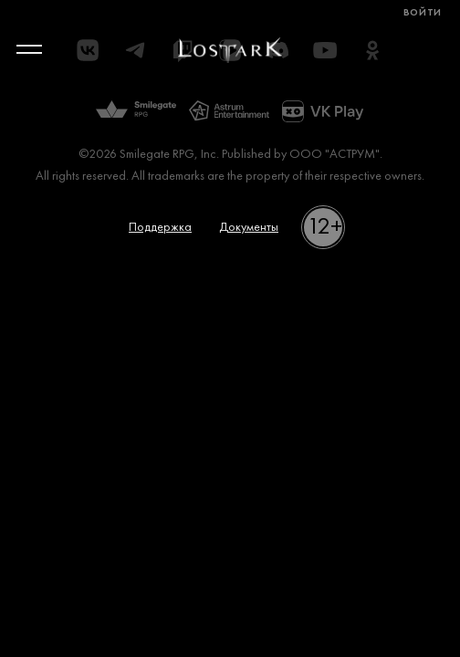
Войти (422, 13)
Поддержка (160, 227)
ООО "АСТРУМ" (334, 154)
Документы (248, 227)
